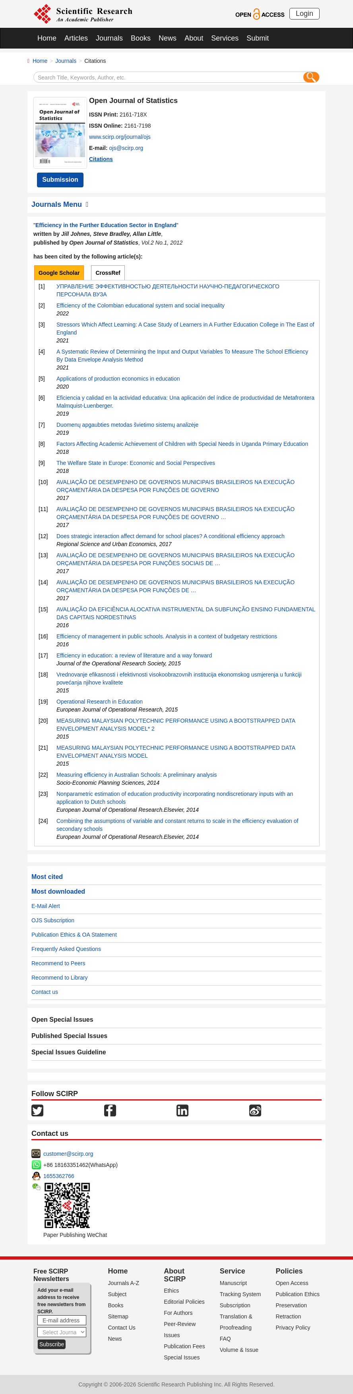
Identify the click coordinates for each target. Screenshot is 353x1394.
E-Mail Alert (45, 906)
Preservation (291, 1305)
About (193, 38)
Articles (76, 38)
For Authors (178, 1313)
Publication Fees (184, 1346)
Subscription (235, 1305)
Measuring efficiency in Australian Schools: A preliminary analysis (136, 775)
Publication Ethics (297, 1294)
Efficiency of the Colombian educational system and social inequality (140, 305)
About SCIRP (175, 1275)
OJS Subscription (52, 920)
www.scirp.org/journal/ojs (120, 137)
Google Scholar (59, 273)
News (167, 38)
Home (46, 38)
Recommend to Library (59, 977)
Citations (101, 159)
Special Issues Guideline (68, 1052)
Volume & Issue (239, 1350)
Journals (109, 38)
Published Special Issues (69, 1035)
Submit (257, 38)
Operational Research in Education (99, 701)
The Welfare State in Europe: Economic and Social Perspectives (135, 463)
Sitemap (118, 1316)
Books (141, 38)
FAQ (225, 1339)
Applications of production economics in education (118, 378)
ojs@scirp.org (126, 148)
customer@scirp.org (68, 1154)
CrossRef (107, 273)
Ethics (171, 1290)
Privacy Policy (292, 1327)
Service (232, 1271)
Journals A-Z (124, 1283)
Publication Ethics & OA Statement (74, 934)
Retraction (288, 1316)
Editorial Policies (184, 1302)
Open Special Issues (62, 1019)
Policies (289, 1271)
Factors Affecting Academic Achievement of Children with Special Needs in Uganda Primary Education (182, 444)
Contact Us (122, 1327)
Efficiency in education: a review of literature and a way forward (134, 655)
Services (225, 38)
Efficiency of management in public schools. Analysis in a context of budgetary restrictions (166, 636)
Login (304, 13)
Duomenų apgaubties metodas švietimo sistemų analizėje (127, 425)
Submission (60, 179)
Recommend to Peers (58, 963)
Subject (117, 1294)
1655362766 (58, 1176)
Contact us (44, 992)
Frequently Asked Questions (66, 949)
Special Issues (182, 1357)
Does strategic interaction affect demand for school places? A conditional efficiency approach (170, 536)
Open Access (291, 1283)
